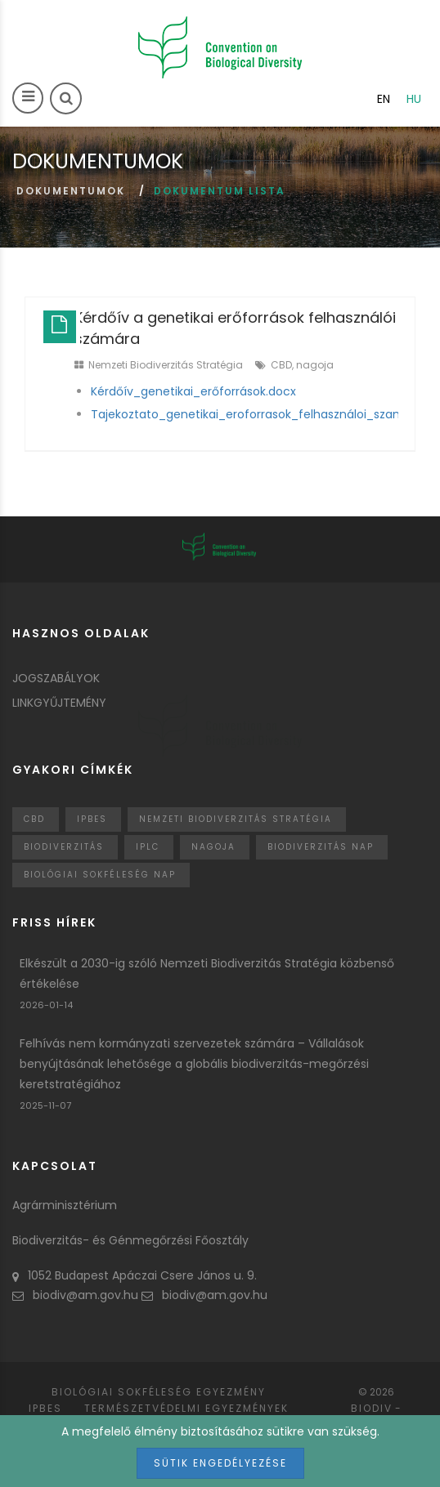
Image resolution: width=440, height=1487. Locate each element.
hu (413, 99)
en (383, 99)
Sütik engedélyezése (220, 1463)
